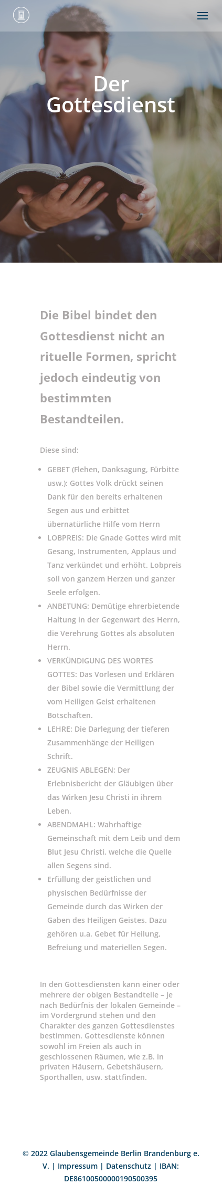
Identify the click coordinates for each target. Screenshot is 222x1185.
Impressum (78, 1166)
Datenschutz (128, 1166)
